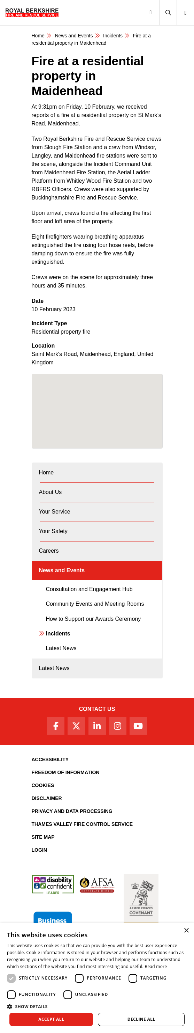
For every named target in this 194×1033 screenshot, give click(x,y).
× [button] (186, 930)
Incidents (113, 35)
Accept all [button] (51, 1019)
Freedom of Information (66, 772)
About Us (50, 492)
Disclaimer (47, 798)
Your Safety (53, 531)
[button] (168, 12)
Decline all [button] (141, 1019)
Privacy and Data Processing (72, 811)
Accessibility (50, 759)
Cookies (43, 785)
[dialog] (97, 978)
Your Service (54, 512)
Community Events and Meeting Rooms (95, 604)
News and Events (74, 35)
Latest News (61, 648)
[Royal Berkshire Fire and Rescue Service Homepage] (32, 12)
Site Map (43, 837)
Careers (49, 551)
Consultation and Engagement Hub (89, 589)
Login (39, 850)
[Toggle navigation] (150, 12)
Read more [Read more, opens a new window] (156, 966)
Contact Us (97, 709)
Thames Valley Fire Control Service (82, 824)
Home (38, 35)
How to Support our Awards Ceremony (93, 619)
